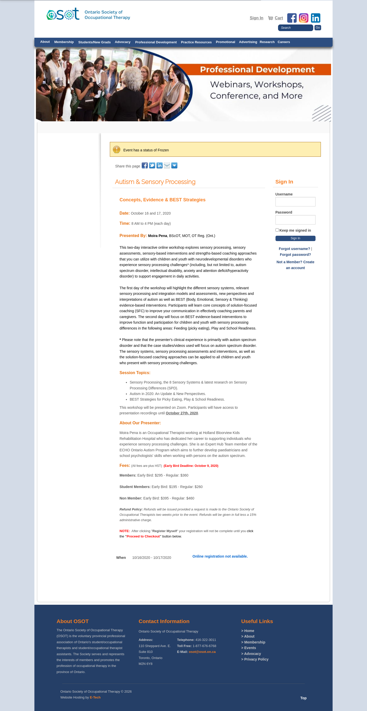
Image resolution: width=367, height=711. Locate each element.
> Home (247, 631)
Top (303, 698)
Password (284, 212)
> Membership (253, 642)
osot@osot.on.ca (202, 652)
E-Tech (95, 697)
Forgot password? (295, 255)
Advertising (248, 42)
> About (247, 636)
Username (284, 194)
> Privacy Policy (254, 659)
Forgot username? (294, 249)
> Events (248, 648)
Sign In (256, 18)
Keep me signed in (295, 230)
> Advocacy (251, 654)
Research (267, 42)
